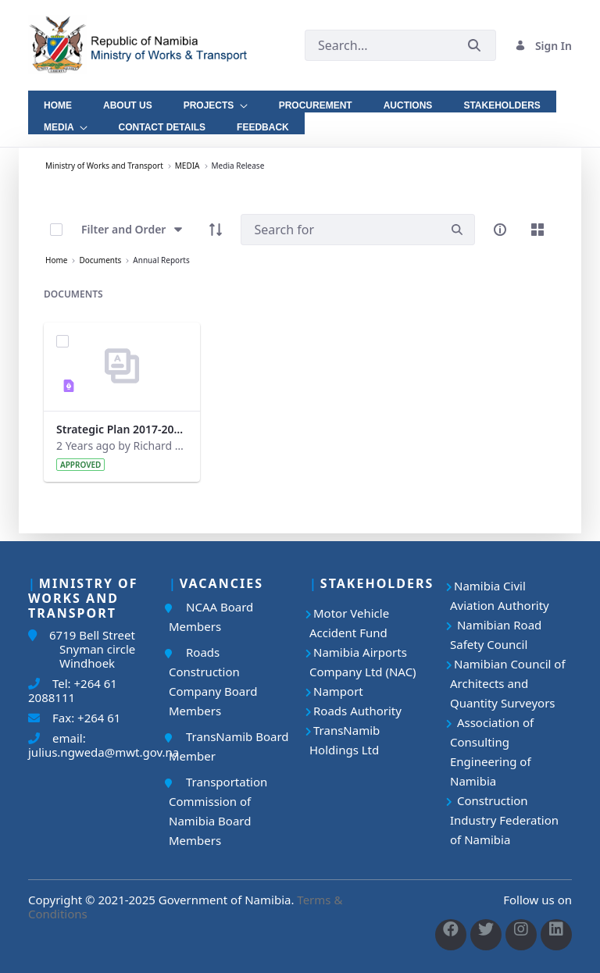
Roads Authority (357, 710)
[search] (457, 230)
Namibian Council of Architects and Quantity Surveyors (508, 683)
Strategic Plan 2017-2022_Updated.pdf (122, 429)
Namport (338, 691)
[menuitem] (58, 101)
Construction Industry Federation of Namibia (504, 820)
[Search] (340, 229)
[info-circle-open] (500, 229)
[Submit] (474, 45)
